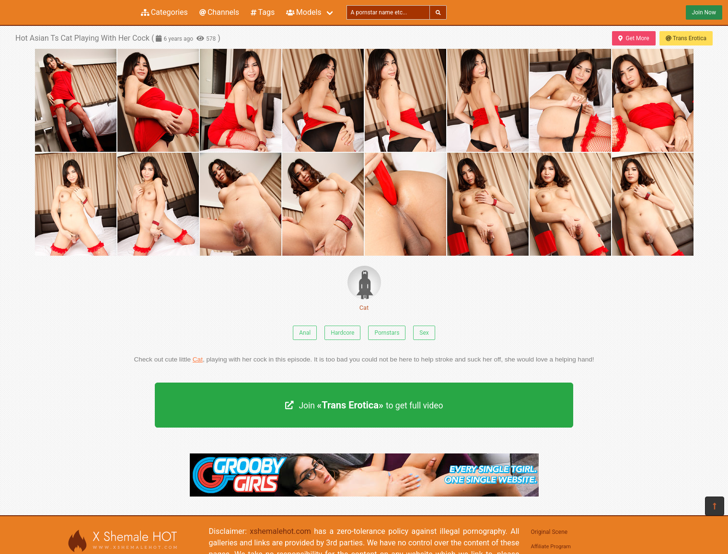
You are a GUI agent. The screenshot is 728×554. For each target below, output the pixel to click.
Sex (423, 332)
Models (303, 12)
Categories (164, 12)
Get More (633, 38)
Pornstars (386, 332)
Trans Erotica (686, 38)
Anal (305, 332)
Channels (219, 12)
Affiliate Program (551, 546)
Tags (263, 12)
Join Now (704, 12)
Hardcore (342, 332)
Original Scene (549, 532)
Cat (364, 288)
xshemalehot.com (280, 531)
